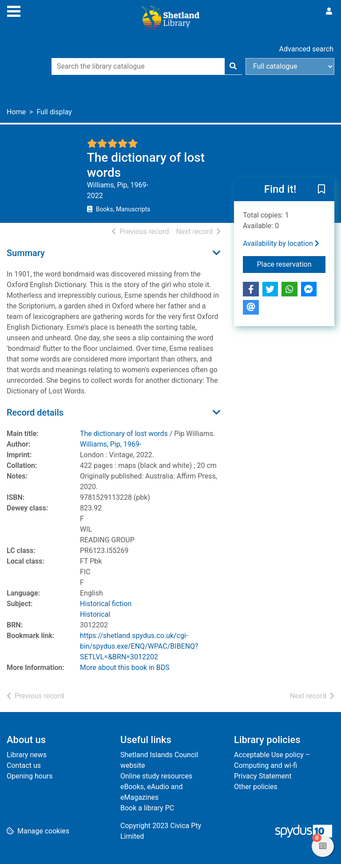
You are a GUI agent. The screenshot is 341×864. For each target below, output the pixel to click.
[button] (321, 190)
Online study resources (156, 776)
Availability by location (281, 243)
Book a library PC (147, 808)
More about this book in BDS (125, 667)
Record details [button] (35, 412)
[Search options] (290, 66)
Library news (27, 755)
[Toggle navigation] (13, 10)
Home (16, 112)
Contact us (24, 765)
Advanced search (306, 49)
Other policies (256, 786)
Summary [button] (26, 253)
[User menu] (329, 11)
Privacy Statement (262, 776)
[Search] (233, 66)
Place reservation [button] (291, 264)
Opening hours (29, 776)
